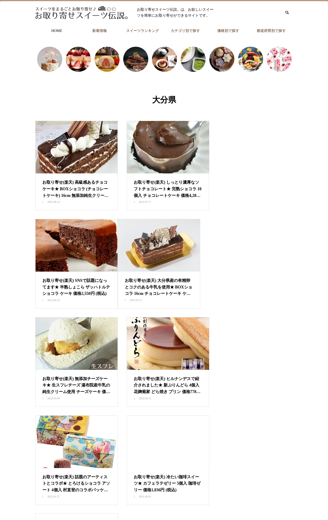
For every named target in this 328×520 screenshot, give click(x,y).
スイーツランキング (142, 31)
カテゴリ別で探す (185, 31)
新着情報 (99, 31)
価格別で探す (228, 31)
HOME (56, 31)
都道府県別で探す (271, 31)
